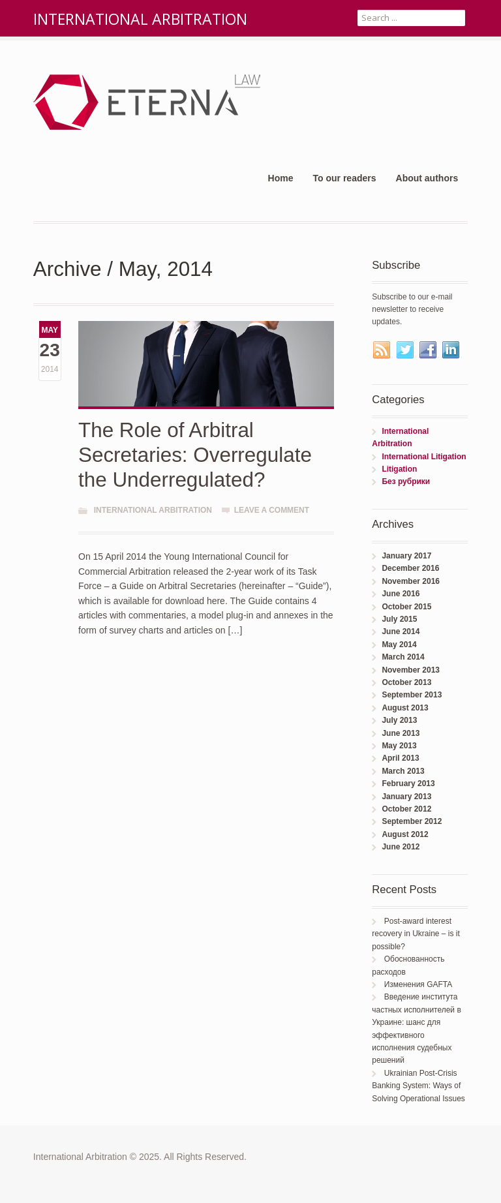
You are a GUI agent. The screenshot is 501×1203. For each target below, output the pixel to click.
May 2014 (399, 644)
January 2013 (406, 796)
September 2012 (412, 821)
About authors (427, 178)
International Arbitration (153, 510)
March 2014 (403, 657)
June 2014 (400, 631)
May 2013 (399, 745)
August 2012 (405, 834)
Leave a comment (271, 510)
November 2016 (411, 581)
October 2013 (406, 682)
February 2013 (408, 783)
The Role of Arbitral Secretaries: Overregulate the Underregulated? (195, 455)
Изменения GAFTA (418, 984)
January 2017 (406, 555)
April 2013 (400, 758)
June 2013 (400, 733)
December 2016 (410, 568)
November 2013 (411, 670)
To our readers (344, 178)
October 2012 (406, 809)
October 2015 (406, 606)
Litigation (399, 469)
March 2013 (403, 771)
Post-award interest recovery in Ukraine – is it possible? (416, 934)
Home (281, 178)
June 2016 (400, 593)
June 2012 (400, 846)
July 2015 (399, 619)
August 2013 (405, 707)
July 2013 (399, 720)
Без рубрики (406, 481)
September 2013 (412, 694)
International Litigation (424, 456)
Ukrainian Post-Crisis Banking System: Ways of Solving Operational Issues (418, 1086)
